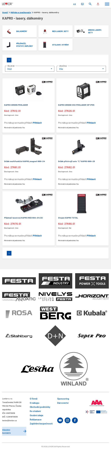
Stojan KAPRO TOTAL (68, 217)
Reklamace (35, 419)
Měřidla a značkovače (21, 12)
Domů (5, 12)
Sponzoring (63, 398)
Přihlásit (37, 122)
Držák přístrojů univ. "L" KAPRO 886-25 (76, 161)
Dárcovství (63, 402)
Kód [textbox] (10, 68)
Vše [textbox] (61, 68)
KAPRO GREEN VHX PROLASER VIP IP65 (76, 105)
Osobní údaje (36, 415)
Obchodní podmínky (40, 406)
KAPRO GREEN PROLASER (16, 105)
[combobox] (29, 69)
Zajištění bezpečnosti (41, 423)
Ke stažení (35, 411)
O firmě (33, 398)
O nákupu (34, 402)
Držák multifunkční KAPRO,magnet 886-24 (24, 161)
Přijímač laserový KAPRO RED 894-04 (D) (23, 217)
